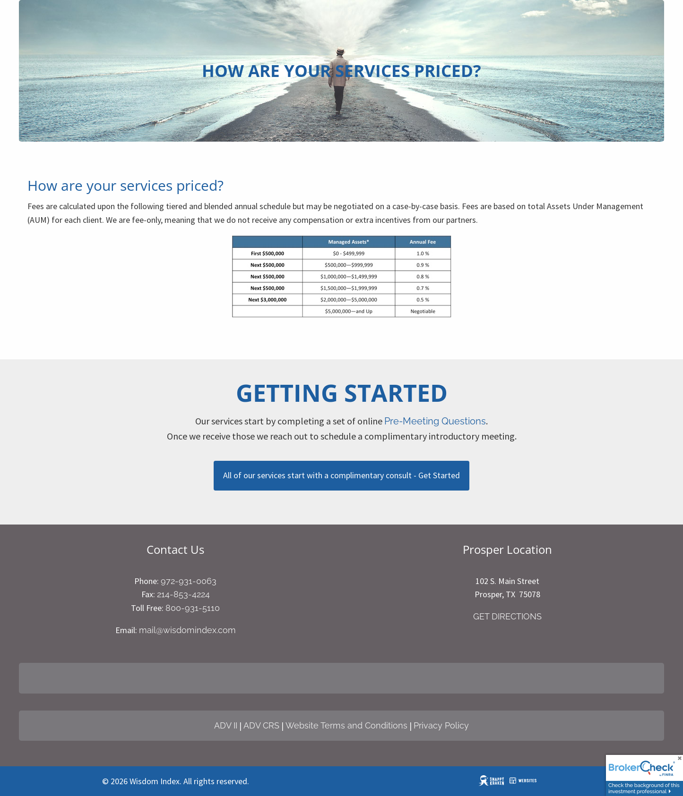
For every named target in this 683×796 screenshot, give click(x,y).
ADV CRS (261, 725)
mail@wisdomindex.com (187, 630)
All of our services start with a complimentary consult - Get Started (341, 475)
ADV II (225, 725)
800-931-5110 (192, 608)
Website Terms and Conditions (346, 725)
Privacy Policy (441, 725)
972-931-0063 (188, 581)
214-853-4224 (183, 594)
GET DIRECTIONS (507, 616)
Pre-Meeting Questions (435, 421)
